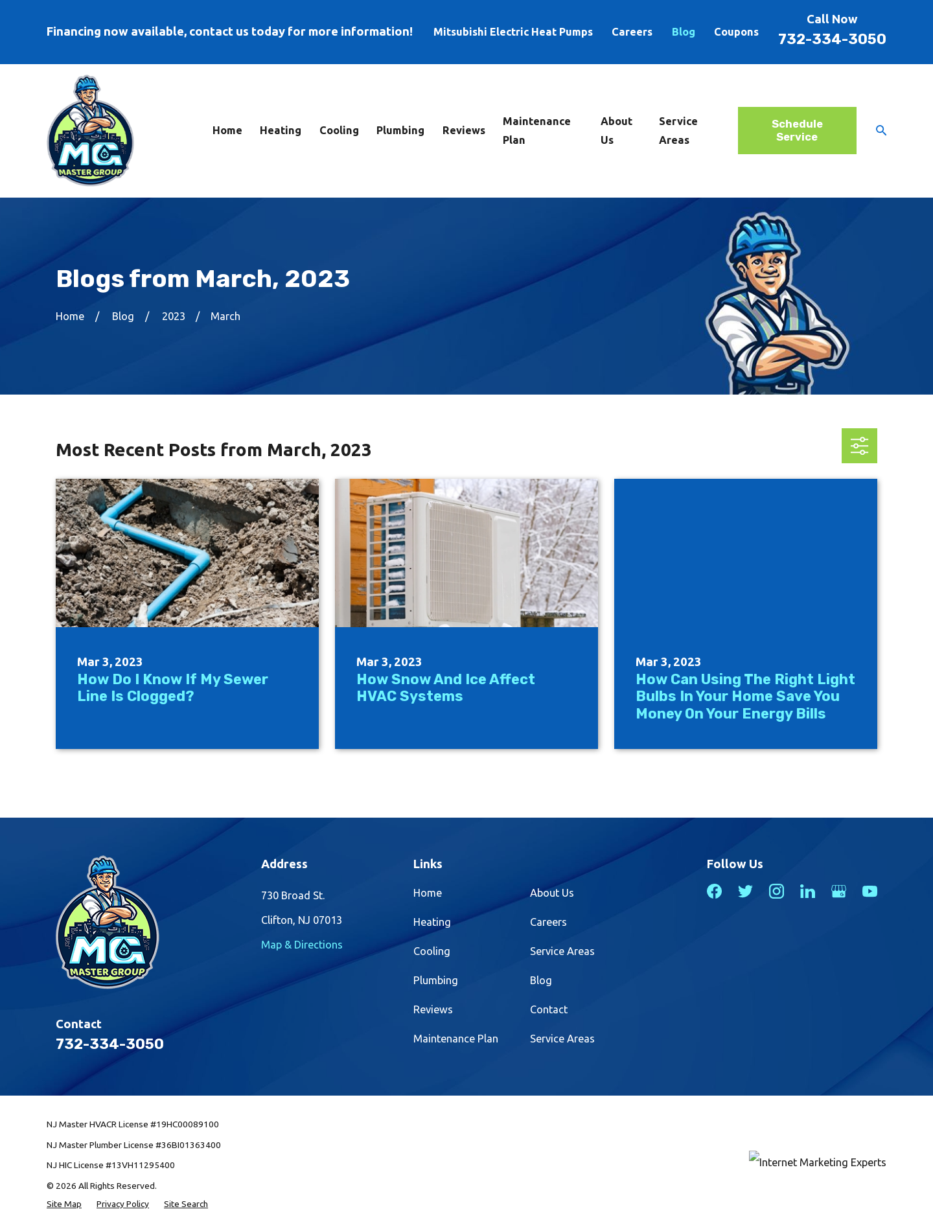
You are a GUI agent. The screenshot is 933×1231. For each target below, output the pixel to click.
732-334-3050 (832, 39)
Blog (683, 32)
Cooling (431, 951)
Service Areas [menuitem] (678, 130)
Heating (432, 922)
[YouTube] (869, 891)
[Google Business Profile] (838, 891)
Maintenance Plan (455, 1038)
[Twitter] (745, 891)
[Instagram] (776, 891)
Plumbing (435, 980)
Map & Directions (302, 944)
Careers (632, 32)
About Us (552, 893)
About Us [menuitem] (616, 130)
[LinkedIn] (807, 891)
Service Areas (562, 951)
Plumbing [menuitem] (400, 130)
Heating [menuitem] (280, 130)
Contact (549, 1009)
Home (427, 893)
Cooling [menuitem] (339, 130)
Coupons (736, 32)
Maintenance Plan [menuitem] (537, 130)
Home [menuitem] (227, 130)
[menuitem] (64, 1204)
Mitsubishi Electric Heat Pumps (513, 32)
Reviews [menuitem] (464, 130)
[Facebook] (714, 891)
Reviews (433, 1009)
